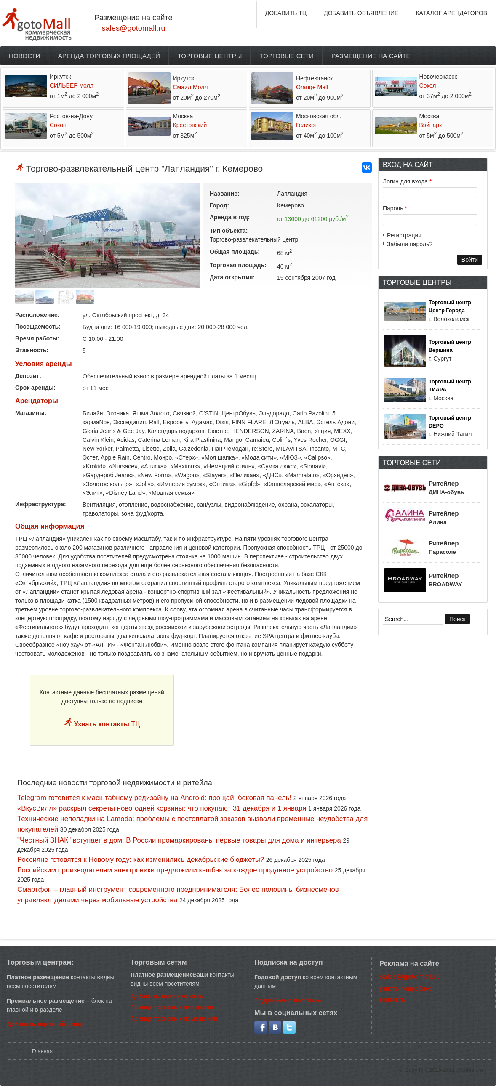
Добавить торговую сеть (167, 996)
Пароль (395, 208)
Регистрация (404, 235)
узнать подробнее (405, 988)
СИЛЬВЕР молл (71, 85)
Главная (42, 1051)
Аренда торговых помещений (174, 1018)
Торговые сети (286, 55)
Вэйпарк (430, 125)
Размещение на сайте (371, 55)
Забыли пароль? (409, 244)
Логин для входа (407, 181)
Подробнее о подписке (287, 1000)
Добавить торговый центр (45, 1024)
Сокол (427, 85)
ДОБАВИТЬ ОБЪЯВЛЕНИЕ (361, 13)
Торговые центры (210, 55)
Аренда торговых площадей (109, 55)
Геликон (307, 125)
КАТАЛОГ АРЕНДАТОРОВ (451, 13)
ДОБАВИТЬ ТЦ (286, 13)
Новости (24, 55)
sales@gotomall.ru (133, 28)
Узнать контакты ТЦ (106, 724)
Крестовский (190, 125)
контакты (392, 999)
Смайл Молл (190, 87)
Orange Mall (312, 87)
